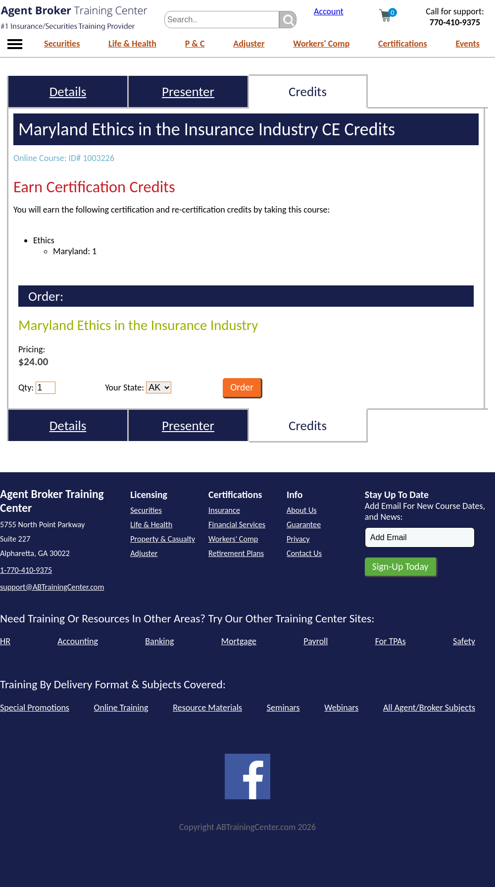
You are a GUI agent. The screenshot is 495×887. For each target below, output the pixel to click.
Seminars (283, 707)
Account (329, 11)
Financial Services (236, 524)
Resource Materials (207, 707)
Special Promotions (34, 707)
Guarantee (304, 524)
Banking (159, 641)
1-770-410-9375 (26, 570)
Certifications (402, 43)
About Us (302, 510)
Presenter (188, 91)
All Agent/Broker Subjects (429, 707)
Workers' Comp (321, 43)
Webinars (341, 707)
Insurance (224, 510)
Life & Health (132, 43)
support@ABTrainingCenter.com (52, 587)
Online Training (121, 707)
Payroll (315, 641)
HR (5, 641)
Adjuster (248, 43)
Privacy (298, 539)
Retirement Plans (236, 553)
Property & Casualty (162, 539)
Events (467, 43)
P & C (195, 43)
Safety (464, 641)
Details (68, 91)
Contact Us (304, 553)
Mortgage (238, 641)
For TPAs (390, 641)
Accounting (77, 641)
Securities (62, 43)
